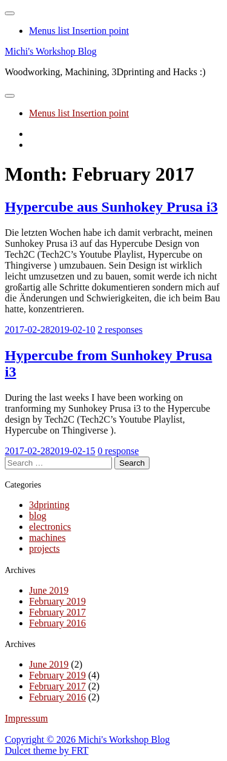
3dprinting (49, 505)
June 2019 (48, 590)
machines (47, 537)
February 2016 (57, 623)
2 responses (119, 329)
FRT (79, 750)
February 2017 (57, 612)
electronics (50, 526)
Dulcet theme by (38, 750)
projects (44, 548)
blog (37, 516)
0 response (118, 451)
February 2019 (57, 601)
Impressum (26, 718)
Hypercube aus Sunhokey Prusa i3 (111, 207)
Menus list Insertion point (79, 30)
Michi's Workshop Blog (51, 51)
